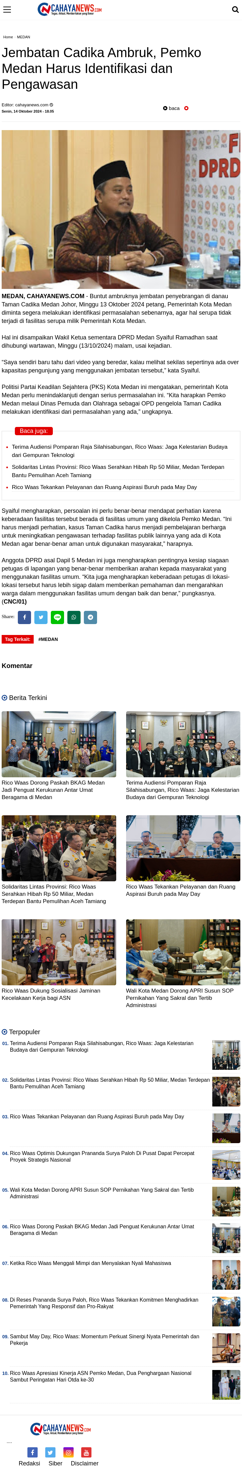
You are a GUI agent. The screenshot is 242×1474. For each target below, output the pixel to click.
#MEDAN (48, 639)
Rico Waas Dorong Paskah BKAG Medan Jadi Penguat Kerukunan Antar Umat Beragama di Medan (53, 790)
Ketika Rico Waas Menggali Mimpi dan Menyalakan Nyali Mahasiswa (90, 1263)
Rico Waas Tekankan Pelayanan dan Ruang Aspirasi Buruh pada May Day (104, 487)
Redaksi (29, 1463)
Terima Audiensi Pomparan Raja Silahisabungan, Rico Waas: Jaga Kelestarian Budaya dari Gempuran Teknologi (182, 790)
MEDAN (23, 37)
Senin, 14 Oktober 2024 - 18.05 (28, 111)
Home (8, 37)
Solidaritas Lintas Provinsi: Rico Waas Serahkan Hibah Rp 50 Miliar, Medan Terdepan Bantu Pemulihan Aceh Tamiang (54, 894)
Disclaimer (85, 1463)
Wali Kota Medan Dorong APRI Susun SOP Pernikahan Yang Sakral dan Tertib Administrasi (180, 998)
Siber (55, 1463)
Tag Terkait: (17, 639)
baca (171, 108)
